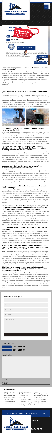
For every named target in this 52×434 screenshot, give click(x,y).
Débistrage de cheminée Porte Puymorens (25, 400)
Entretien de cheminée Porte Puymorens (25, 393)
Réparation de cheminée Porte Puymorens (10, 393)
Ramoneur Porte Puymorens (23, 396)
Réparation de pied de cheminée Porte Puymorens (40, 403)
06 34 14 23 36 (19, 350)
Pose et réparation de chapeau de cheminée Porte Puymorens (10, 397)
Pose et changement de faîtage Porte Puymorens (41, 394)
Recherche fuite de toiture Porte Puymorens (40, 398)
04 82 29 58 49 (19, 346)
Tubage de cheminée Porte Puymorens (9, 402)
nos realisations (26, 48)
